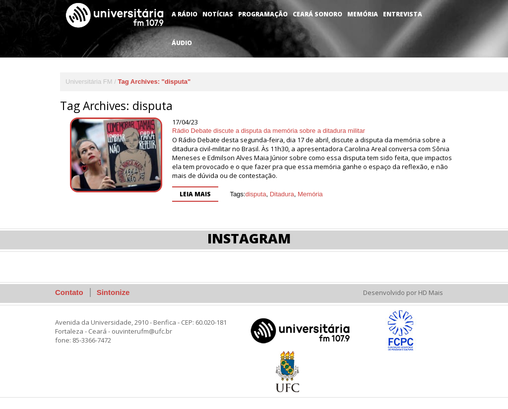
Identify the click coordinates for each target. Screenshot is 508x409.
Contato (69, 292)
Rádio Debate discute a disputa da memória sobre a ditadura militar (268, 130)
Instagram (249, 238)
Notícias (217, 14)
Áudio (182, 43)
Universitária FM (89, 81)
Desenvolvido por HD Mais (403, 292)
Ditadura (282, 194)
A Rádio (184, 14)
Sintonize (113, 292)
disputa (255, 194)
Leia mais (195, 194)
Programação (263, 14)
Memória (362, 14)
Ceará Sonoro (317, 14)
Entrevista (402, 14)
